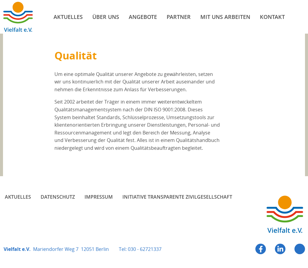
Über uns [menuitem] (105, 16)
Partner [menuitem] (179, 16)
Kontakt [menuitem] (272, 16)
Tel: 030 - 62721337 (140, 249)
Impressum (99, 197)
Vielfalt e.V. (18, 17)
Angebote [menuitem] (143, 16)
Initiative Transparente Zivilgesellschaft (177, 197)
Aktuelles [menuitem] (68, 16)
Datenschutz (58, 197)
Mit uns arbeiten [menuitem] (225, 16)
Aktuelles (18, 197)
